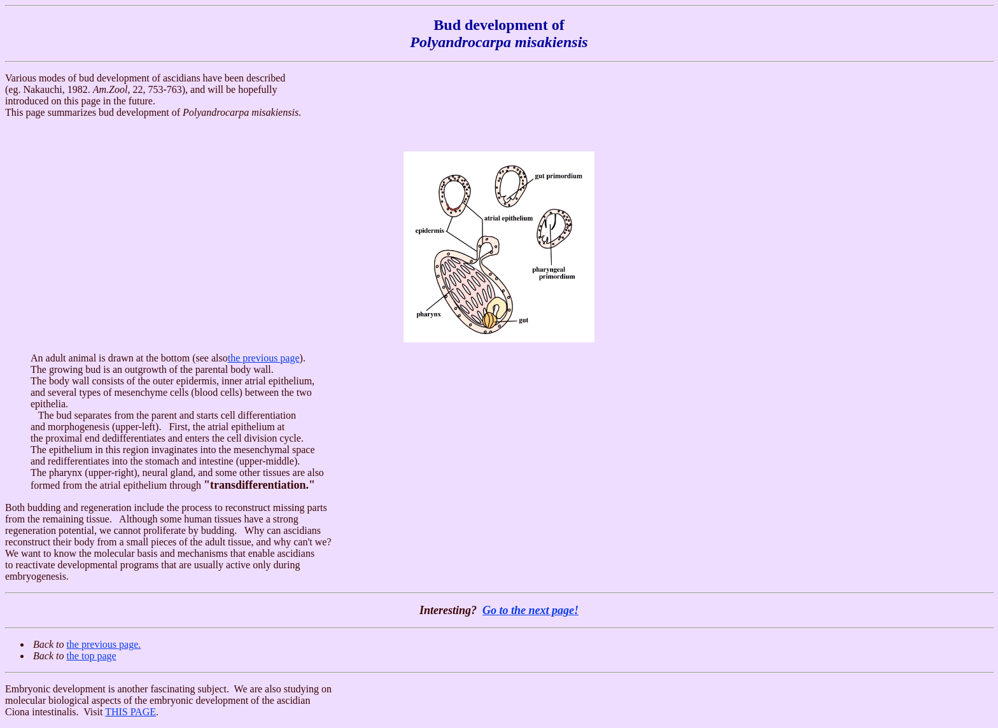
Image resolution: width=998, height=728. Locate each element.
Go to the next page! (530, 610)
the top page (91, 655)
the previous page (264, 358)
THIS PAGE (130, 711)
